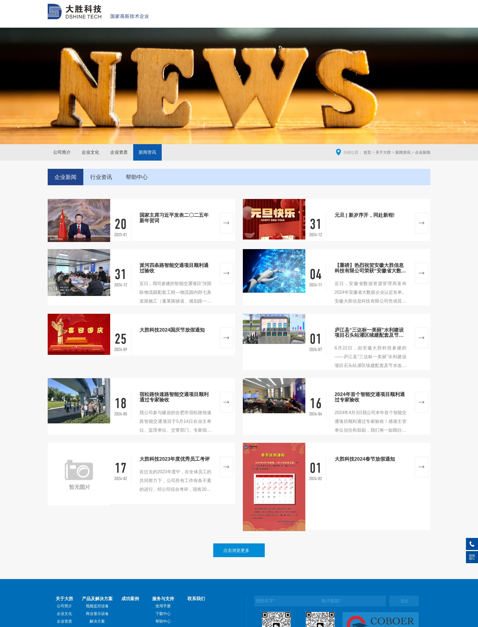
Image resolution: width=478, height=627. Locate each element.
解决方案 (97, 621)
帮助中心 (163, 621)
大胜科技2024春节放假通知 (365, 459)
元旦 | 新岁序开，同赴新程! (365, 215)
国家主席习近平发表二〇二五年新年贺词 (174, 218)
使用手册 (163, 606)
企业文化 (90, 152)
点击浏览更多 (236, 550)
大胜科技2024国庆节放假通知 (172, 330)
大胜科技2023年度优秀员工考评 (175, 459)
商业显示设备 (97, 613)
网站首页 (239, 17)
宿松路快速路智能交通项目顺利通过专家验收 (174, 397)
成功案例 (347, 17)
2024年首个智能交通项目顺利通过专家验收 (370, 397)
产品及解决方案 (309, 17)
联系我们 (415, 17)
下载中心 (163, 613)
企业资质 (119, 152)
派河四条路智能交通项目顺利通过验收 (174, 268)
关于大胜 (270, 17)
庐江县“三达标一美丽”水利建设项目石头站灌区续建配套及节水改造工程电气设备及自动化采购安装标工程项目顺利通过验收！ (369, 332)
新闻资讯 (147, 152)
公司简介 (62, 152)
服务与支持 (381, 17)
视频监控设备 (97, 606)
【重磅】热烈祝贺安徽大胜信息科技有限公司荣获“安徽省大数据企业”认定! (370, 268)
